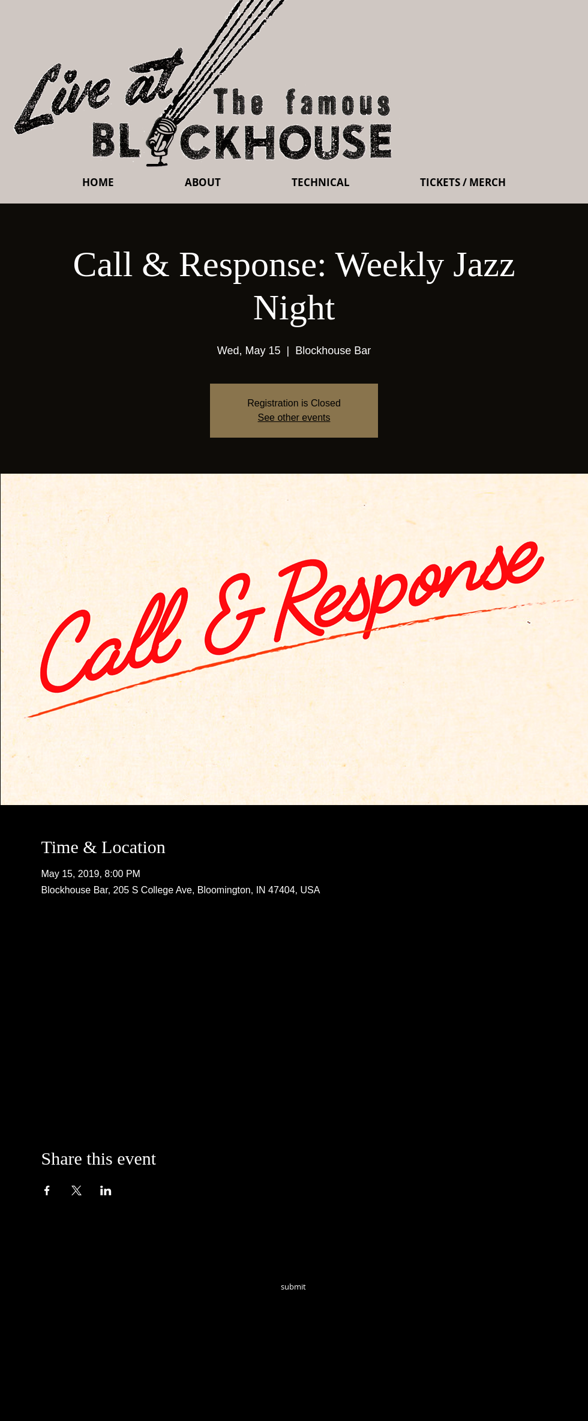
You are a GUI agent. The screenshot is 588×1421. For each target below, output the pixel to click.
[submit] (293, 1286)
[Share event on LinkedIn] (106, 1190)
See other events (294, 417)
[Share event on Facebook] (47, 1190)
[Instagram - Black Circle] (379, 1303)
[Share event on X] (76, 1190)
